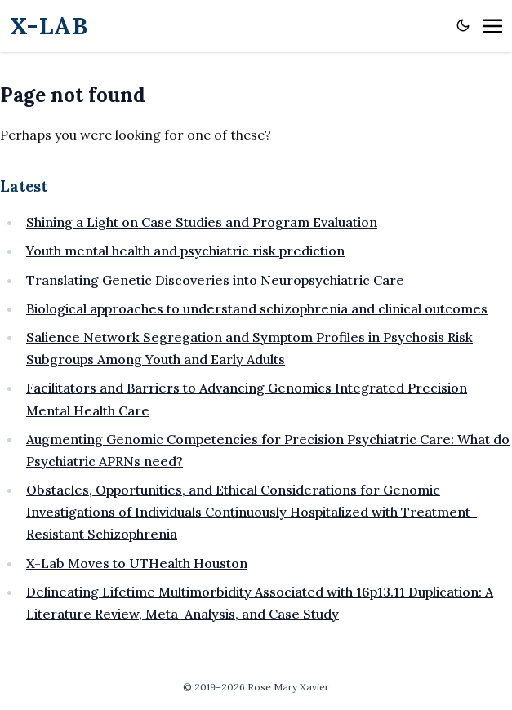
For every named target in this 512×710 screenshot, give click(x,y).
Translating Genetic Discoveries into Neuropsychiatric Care (215, 280)
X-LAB (49, 26)
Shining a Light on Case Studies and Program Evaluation (201, 222)
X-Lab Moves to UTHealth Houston (136, 563)
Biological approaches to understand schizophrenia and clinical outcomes (257, 308)
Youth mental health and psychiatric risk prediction (185, 250)
